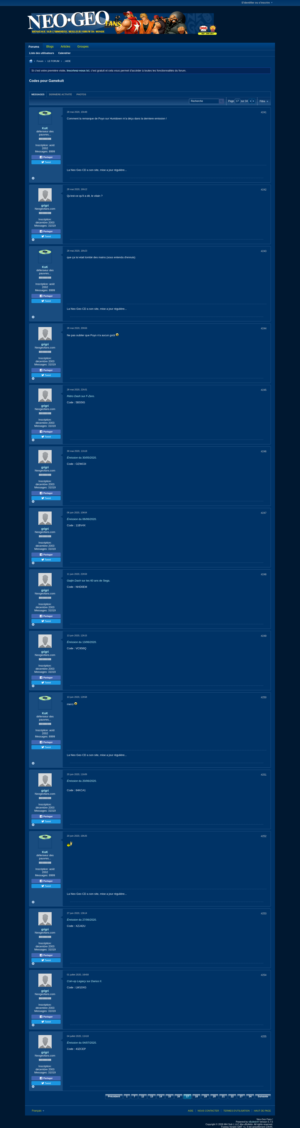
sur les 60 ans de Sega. (88, 580)
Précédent (114, 1096)
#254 (263, 975)
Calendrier (64, 53)
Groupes (83, 46)
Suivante (263, 1096)
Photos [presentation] (81, 94)
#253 (263, 913)
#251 (263, 774)
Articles (65, 46)
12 (142, 1096)
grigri (45, 205)
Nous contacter (208, 1110)
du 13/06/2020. (82, 642)
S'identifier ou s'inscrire (256, 2)
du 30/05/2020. (82, 457)
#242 (263, 189)
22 (232, 1096)
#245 (263, 390)
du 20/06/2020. (82, 780)
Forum (40, 61)
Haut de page (262, 1110)
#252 (263, 836)
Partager (46, 157)
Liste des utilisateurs (41, 53)
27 (241, 1096)
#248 (263, 574)
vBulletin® (254, 1121)
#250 (263, 697)
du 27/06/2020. (82, 919)
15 (169, 1096)
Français (38, 1110)
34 (250, 1096)
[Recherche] (206, 101)
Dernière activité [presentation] (60, 94)
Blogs (50, 46)
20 (214, 1096)
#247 (263, 512)
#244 (263, 328)
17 (187, 1096)
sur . (81, 396)
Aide (190, 1110)
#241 (263, 112)
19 (205, 1096)
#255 (263, 1036)
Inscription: (42, 145)
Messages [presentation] (37, 94)
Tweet (46, 162)
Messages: (41, 151)
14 (160, 1096)
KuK (45, 128)
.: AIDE (67, 61)
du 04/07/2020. (82, 1042)
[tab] (38, 94)
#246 (263, 451)
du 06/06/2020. (82, 519)
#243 (263, 251)
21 (223, 1096)
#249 (263, 635)
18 (196, 1096)
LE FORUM (53, 61)
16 (178, 1096)
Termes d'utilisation (236, 1110)
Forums (34, 46)
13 (151, 1096)
